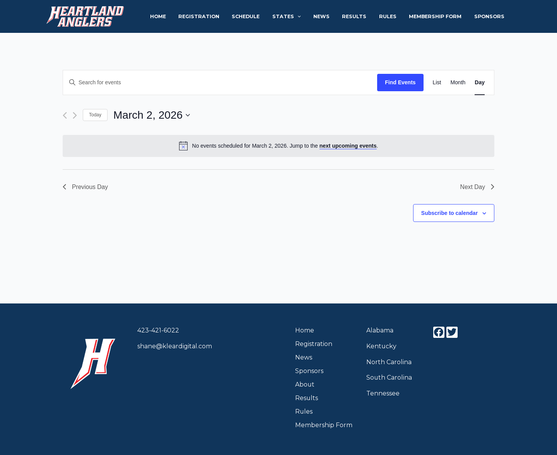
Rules (395, 16)
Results (364, 16)
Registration (220, 16)
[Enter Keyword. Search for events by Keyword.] (220, 82)
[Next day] (75, 115)
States (302, 16)
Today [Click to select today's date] (95, 115)
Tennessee (383, 393)
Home (183, 16)
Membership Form (439, 16)
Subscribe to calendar (449, 213)
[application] (313, 16)
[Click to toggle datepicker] (151, 115)
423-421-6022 (158, 330)
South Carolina (389, 377)
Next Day (477, 187)
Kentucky (381, 346)
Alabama (379, 330)
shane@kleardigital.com (174, 346)
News (334, 16)
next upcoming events (348, 146)
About (305, 384)
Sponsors (491, 16)
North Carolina (389, 362)
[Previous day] (65, 115)
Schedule (264, 16)
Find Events (400, 82)
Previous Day (86, 187)
